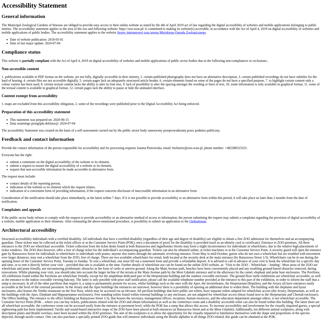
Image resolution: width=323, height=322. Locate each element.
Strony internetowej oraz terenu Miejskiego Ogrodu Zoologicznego (161, 32)
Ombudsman (197, 221)
